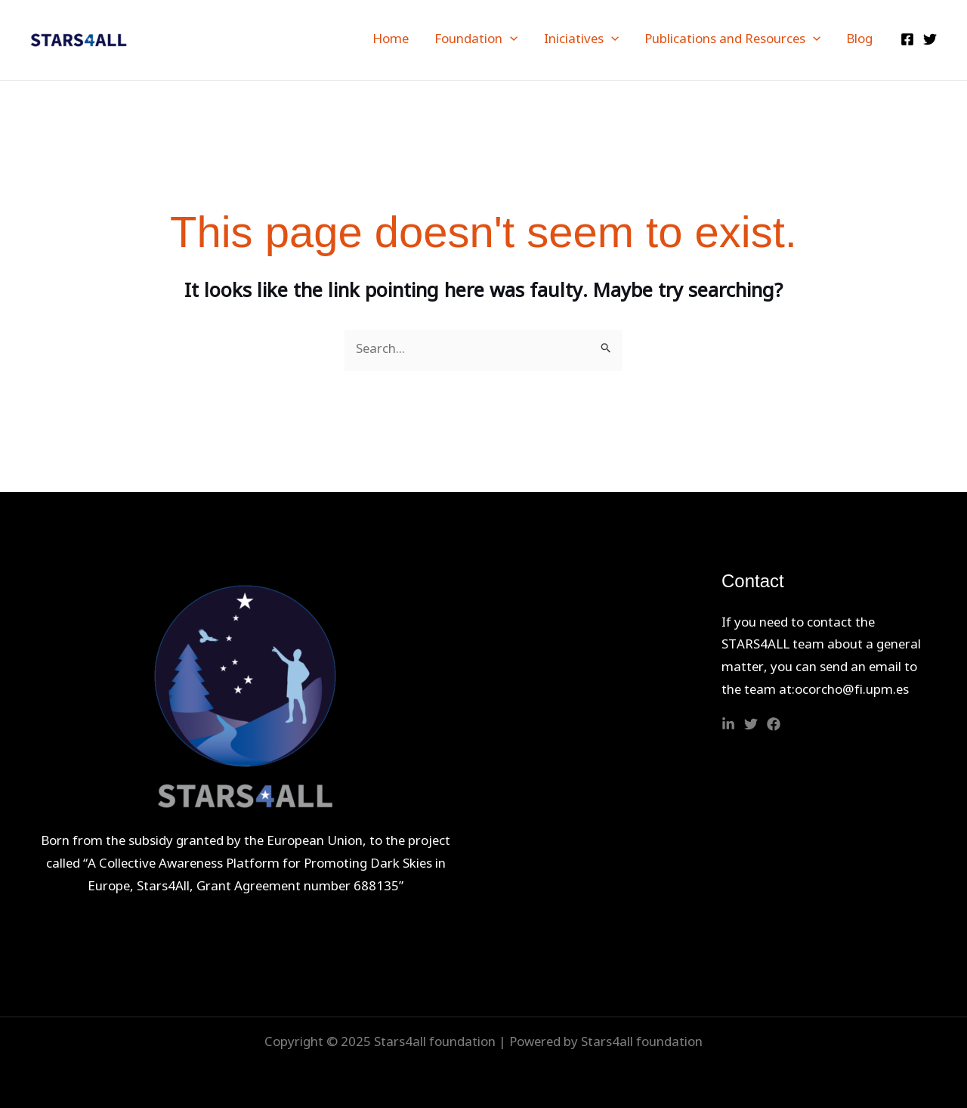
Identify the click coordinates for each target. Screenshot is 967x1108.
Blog (859, 40)
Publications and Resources (732, 40)
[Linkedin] (728, 724)
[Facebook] (907, 39)
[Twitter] (930, 39)
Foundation (475, 40)
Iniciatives (581, 40)
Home (390, 40)
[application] (509, 40)
